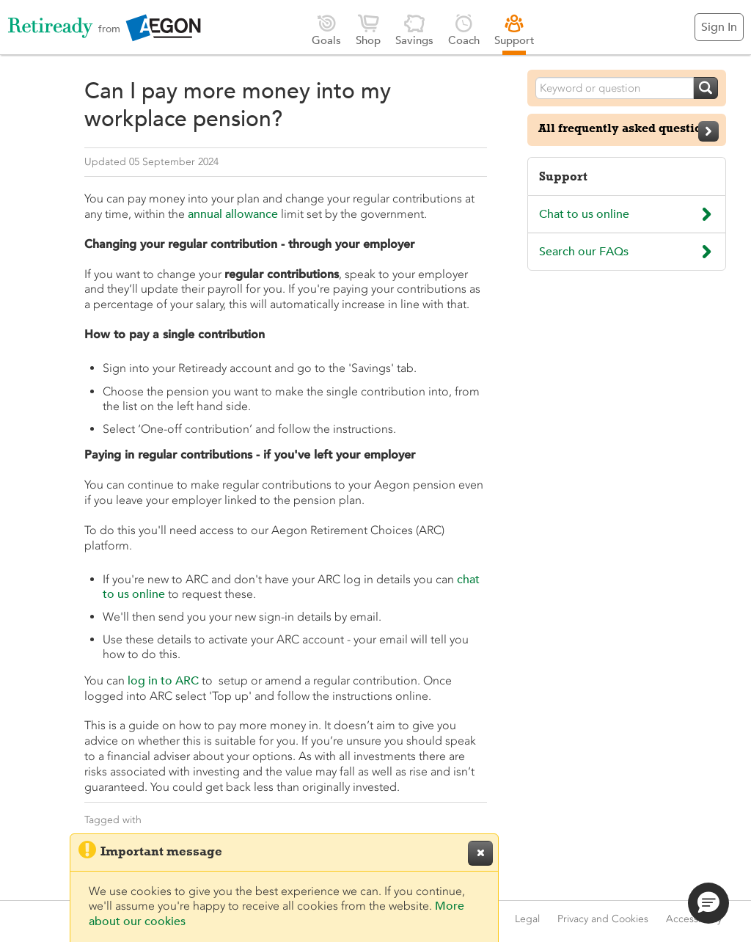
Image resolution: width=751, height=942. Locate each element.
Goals (326, 29)
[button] (708, 903)
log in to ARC (163, 680)
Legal (527, 919)
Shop (368, 29)
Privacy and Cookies (602, 919)
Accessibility (694, 919)
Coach (464, 29)
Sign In (719, 27)
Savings (414, 29)
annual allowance (233, 214)
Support (514, 29)
